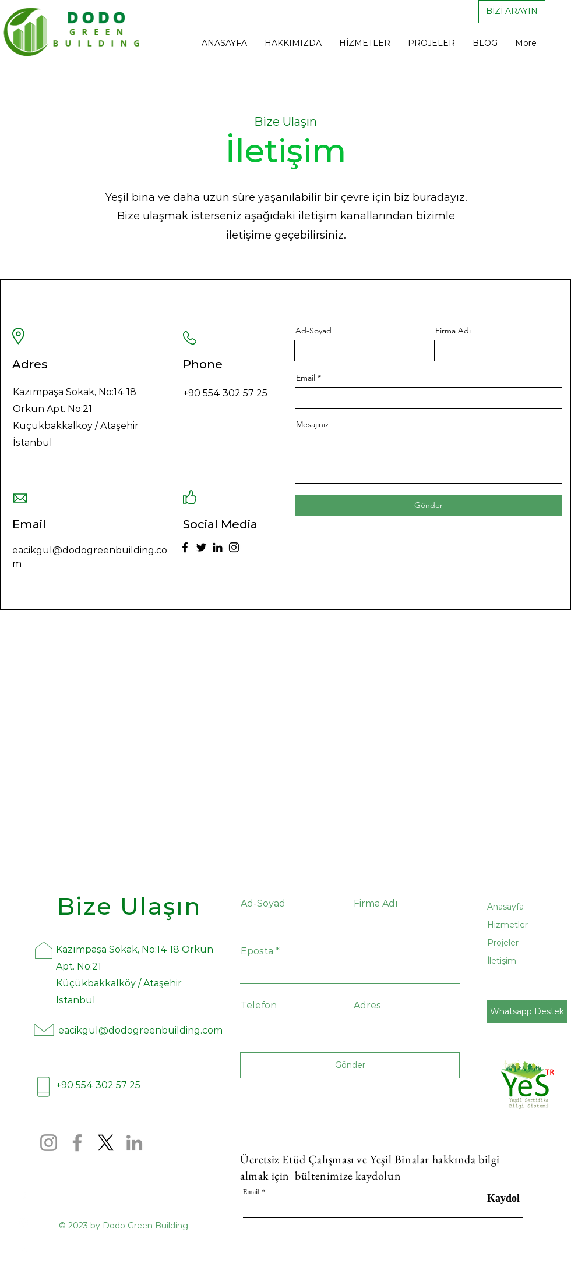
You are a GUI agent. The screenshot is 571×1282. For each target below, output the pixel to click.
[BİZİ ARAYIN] (511, 11)
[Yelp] (23, 1248)
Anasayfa (505, 906)
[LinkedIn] (217, 547)
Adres (367, 1005)
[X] (105, 1142)
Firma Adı (453, 330)
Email (305, 378)
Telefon (259, 1005)
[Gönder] (428, 505)
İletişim (501, 961)
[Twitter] (201, 547)
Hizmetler (507, 924)
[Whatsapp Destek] (527, 1011)
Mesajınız (312, 424)
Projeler (503, 942)
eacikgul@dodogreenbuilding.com (140, 1030)
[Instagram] (234, 547)
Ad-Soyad (313, 330)
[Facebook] (185, 547)
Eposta (257, 951)
